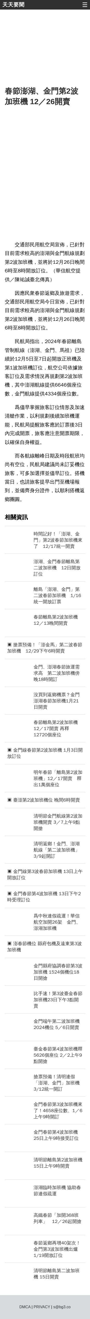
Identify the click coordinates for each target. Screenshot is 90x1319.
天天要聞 (13, 5)
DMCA (24, 1307)
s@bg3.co (62, 1307)
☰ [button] (85, 4)
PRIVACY (42, 1307)
